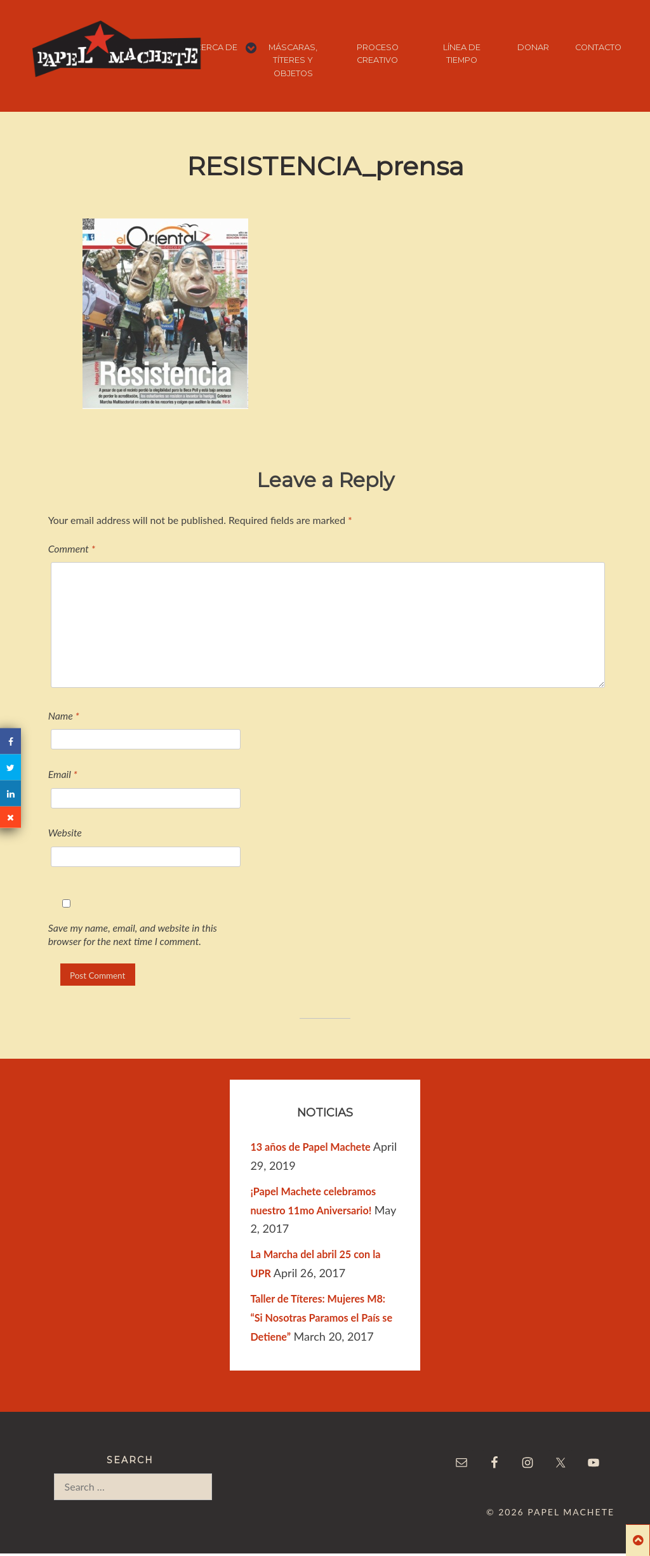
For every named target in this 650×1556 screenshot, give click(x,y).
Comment (71, 548)
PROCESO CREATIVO (378, 54)
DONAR (533, 47)
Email (62, 774)
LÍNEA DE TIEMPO (462, 54)
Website (65, 832)
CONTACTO (598, 47)
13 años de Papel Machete (310, 1147)
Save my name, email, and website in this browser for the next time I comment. (132, 934)
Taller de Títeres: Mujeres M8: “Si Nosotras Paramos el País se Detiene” (321, 1317)
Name (63, 715)
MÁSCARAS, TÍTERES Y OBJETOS (293, 60)
